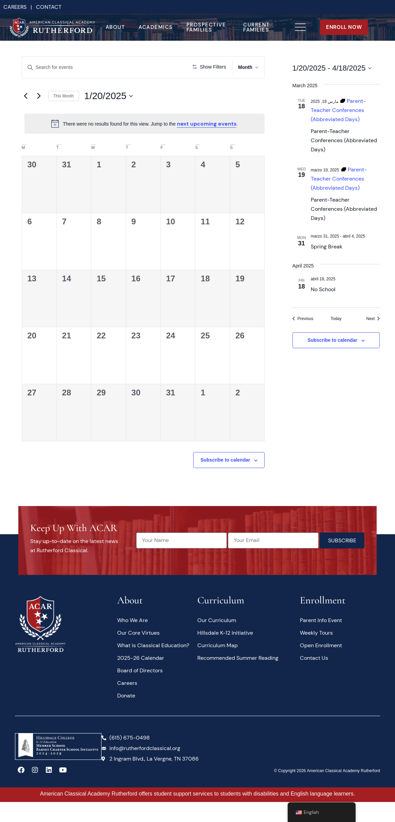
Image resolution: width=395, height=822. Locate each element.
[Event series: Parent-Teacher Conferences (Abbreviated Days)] (338, 110)
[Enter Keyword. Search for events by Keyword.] (80, 67)
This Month (64, 115)
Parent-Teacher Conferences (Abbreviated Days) (344, 140)
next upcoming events (206, 143)
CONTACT (48, 7)
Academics (156, 27)
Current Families (256, 27)
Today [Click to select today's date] (335, 318)
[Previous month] (26, 116)
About (115, 27)
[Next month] (39, 116)
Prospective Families (206, 27)
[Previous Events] (302, 319)
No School (323, 289)
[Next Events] (373, 319)
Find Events (159, 67)
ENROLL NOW (344, 27)
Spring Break (326, 246)
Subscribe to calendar (225, 480)
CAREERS (14, 7)
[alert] (144, 143)
